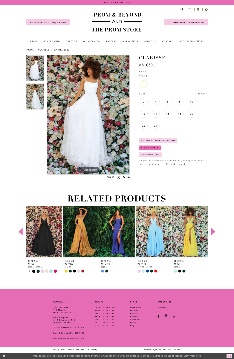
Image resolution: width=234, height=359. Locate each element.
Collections (135, 307)
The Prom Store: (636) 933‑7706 (69, 328)
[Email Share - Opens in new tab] (129, 178)
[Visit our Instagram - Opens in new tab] (166, 316)
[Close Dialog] (4, 355)
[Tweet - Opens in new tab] (118, 177)
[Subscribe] (179, 307)
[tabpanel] (35, 69)
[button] (198, 9)
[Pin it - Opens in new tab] (124, 177)
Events (133, 322)
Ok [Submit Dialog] (229, 355)
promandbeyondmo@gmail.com (68, 338)
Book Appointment (150, 156)
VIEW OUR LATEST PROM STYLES (116, 2)
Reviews (134, 316)
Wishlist (134, 310)
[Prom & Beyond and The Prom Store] (117, 22)
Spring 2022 (62, 49)
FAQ (132, 325)
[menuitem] (48, 22)
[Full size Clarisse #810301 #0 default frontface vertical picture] (88, 115)
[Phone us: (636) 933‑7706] (186, 22)
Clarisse (44, 49)
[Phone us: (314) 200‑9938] (48, 22)
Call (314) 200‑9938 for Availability (158, 141)
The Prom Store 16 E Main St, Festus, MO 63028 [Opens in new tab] (62, 310)
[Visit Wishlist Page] (190, 9)
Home (30, 49)
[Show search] (182, 9)
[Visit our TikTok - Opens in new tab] (174, 316)
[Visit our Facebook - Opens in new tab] (158, 316)
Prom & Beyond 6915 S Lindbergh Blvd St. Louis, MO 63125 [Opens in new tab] (64, 320)
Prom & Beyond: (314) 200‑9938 (68, 333)
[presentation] (44, 232)
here (198, 355)
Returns (134, 313)
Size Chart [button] (201, 93)
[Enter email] (169, 307)
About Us (134, 319)
